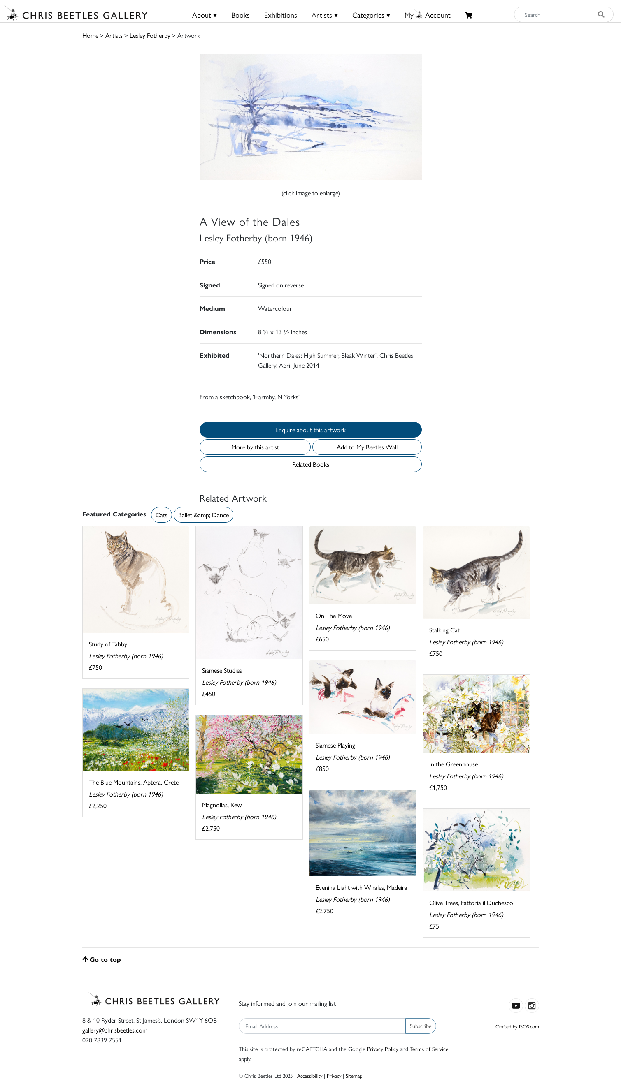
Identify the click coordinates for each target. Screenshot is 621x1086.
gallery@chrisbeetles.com (114, 1030)
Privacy (334, 1075)
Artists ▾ (325, 14)
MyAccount (428, 14)
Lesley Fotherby (150, 35)
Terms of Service (429, 1048)
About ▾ (204, 14)
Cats (161, 514)
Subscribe (421, 1025)
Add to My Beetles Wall (367, 447)
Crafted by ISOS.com (517, 1026)
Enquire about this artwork (310, 429)
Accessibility (309, 1075)
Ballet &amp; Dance (203, 514)
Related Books (310, 464)
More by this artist (255, 447)
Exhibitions (280, 14)
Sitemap (354, 1075)
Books (240, 14)
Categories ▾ (371, 14)
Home (90, 35)
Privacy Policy (382, 1048)
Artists (114, 35)
